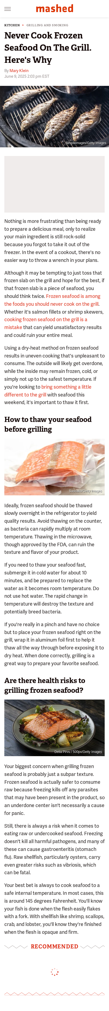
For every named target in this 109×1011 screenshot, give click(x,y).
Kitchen (12, 25)
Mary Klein (19, 70)
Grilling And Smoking (47, 25)
